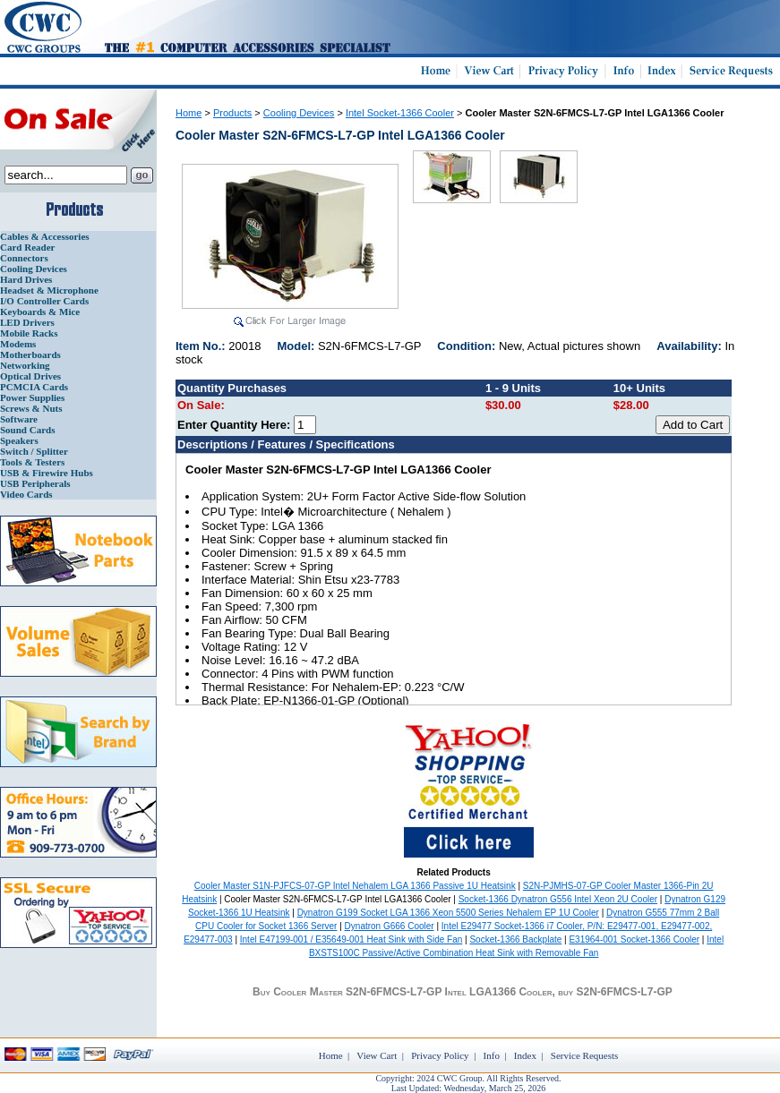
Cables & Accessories (45, 236)
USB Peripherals (35, 483)
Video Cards (26, 494)
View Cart (376, 1055)
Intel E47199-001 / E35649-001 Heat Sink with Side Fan (351, 939)
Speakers (19, 440)
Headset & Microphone (49, 290)
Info (492, 1055)
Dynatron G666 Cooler (389, 926)
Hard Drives (26, 279)
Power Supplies (32, 397)
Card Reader (27, 247)
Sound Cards (27, 429)
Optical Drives (30, 376)
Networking (25, 365)
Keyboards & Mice (40, 311)
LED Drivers (27, 322)
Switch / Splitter (34, 451)
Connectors (24, 257)
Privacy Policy (439, 1055)
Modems (18, 343)
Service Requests (584, 1055)
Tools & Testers (32, 462)
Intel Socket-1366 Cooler (400, 112)
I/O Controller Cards (44, 300)
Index (525, 1055)
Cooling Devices (33, 268)
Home (188, 112)
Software (19, 419)
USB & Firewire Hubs (46, 472)
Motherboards (30, 354)
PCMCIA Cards (34, 386)
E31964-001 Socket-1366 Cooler (634, 939)
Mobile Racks (28, 333)
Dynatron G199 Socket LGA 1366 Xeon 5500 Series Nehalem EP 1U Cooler (448, 913)
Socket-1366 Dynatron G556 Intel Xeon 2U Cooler (558, 899)
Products (232, 112)
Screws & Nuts (31, 408)
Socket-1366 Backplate (515, 939)
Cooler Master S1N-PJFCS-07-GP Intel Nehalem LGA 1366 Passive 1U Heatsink (355, 886)
